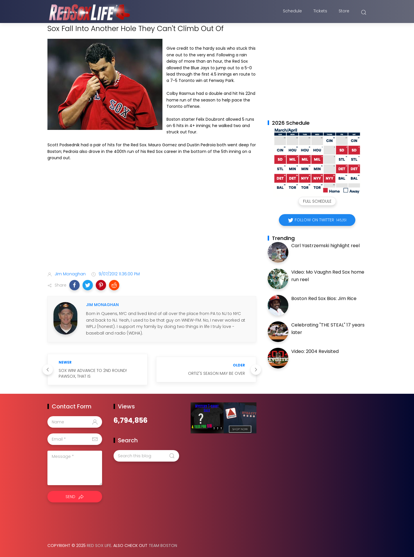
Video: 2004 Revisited (315, 351)
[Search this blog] (146, 456)
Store (344, 12)
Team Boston (163, 545)
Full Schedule (317, 201)
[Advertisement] (151, 221)
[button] (74, 285)
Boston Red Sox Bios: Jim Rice (323, 298)
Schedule (292, 12)
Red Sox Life (99, 545)
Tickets (320, 12)
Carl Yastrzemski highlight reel (325, 245)
